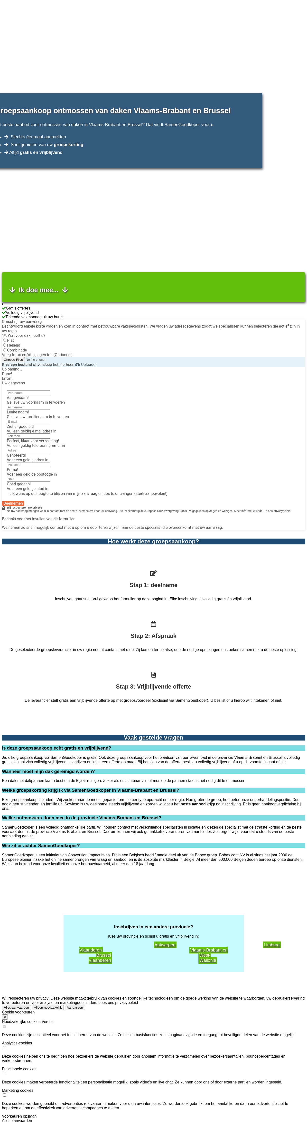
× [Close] (5, 1017)
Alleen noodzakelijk (48, 1007)
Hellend (13, 345)
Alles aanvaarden (16, 1007)
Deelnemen (13, 503)
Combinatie (17, 350)
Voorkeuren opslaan (19, 1116)
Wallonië (207, 960)
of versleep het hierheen (38, 364)
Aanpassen (75, 1007)
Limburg (272, 944)
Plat (10, 340)
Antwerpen (165, 944)
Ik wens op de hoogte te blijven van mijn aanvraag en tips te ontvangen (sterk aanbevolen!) (89, 493)
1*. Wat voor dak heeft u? (23, 335)
